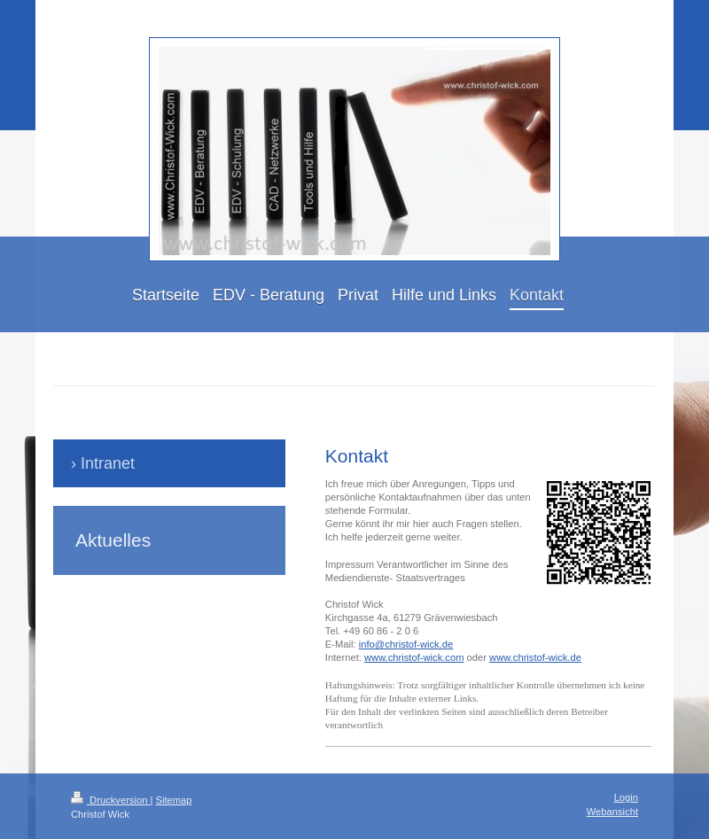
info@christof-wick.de (406, 644)
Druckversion (111, 800)
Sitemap (174, 800)
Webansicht (612, 811)
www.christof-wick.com (414, 657)
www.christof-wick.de (535, 657)
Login (626, 797)
